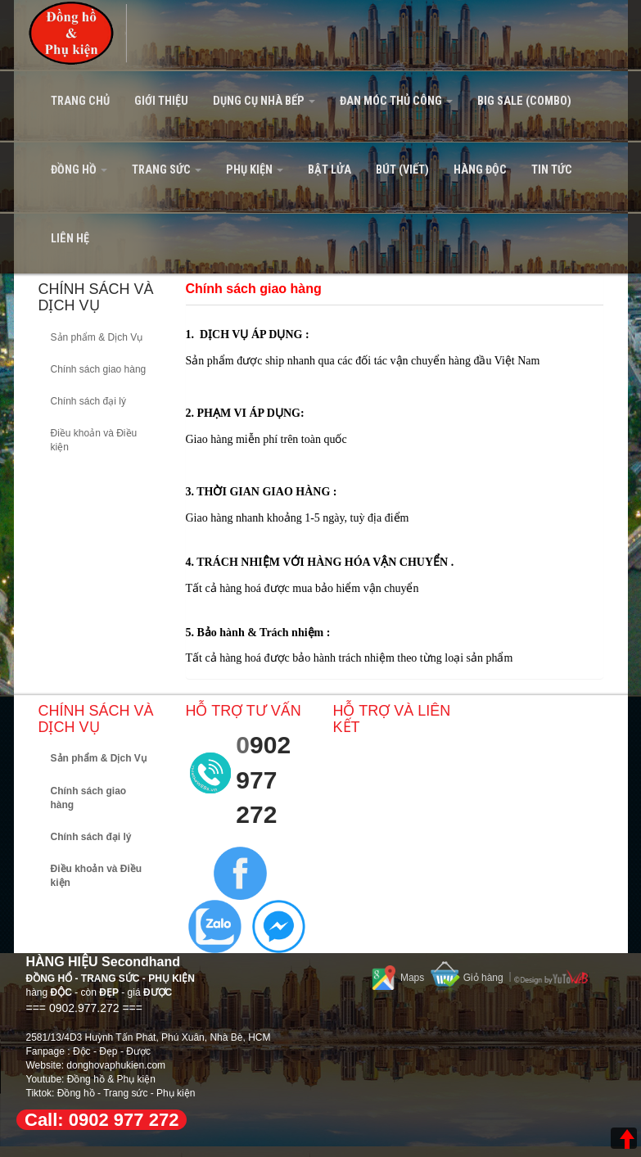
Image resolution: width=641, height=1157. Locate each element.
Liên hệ (70, 239)
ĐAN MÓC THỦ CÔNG (396, 101)
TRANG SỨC (166, 170)
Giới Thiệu (161, 101)
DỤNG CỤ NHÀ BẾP (264, 101)
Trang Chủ (80, 101)
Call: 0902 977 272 (101, 1120)
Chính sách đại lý (88, 401)
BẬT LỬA (329, 170)
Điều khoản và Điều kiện (94, 440)
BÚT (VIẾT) (402, 170)
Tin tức (551, 170)
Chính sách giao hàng (99, 369)
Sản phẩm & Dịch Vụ (97, 337)
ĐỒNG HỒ (79, 170)
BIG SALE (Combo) (524, 101)
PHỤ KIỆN (254, 170)
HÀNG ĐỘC (480, 170)
